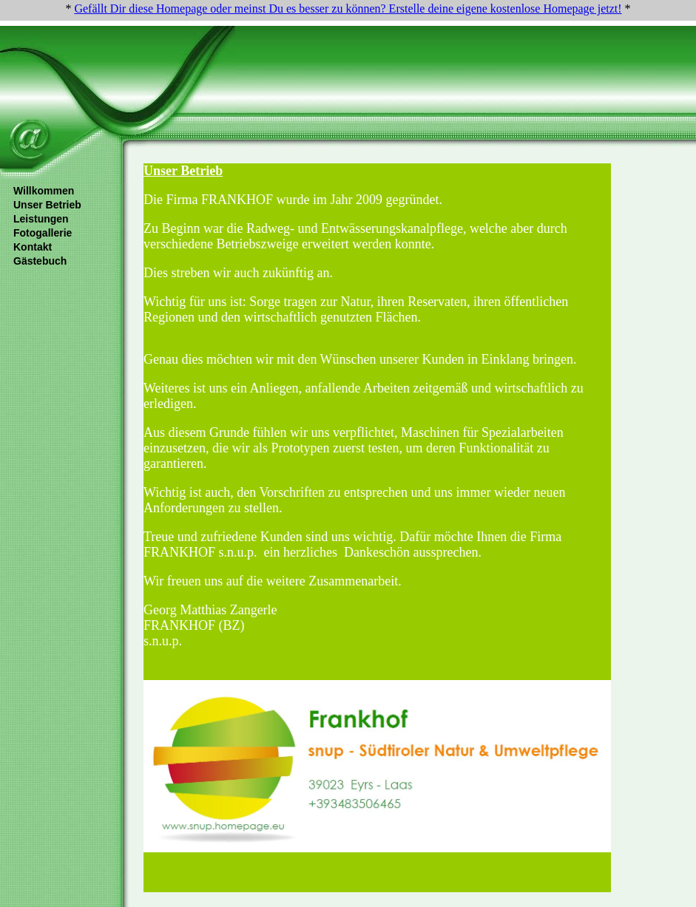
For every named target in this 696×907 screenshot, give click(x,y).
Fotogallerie (42, 233)
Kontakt (32, 247)
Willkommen (43, 191)
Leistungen (41, 219)
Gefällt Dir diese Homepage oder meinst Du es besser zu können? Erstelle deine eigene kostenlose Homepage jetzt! (347, 8)
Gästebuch (40, 261)
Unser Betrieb (47, 205)
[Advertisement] (380, 60)
